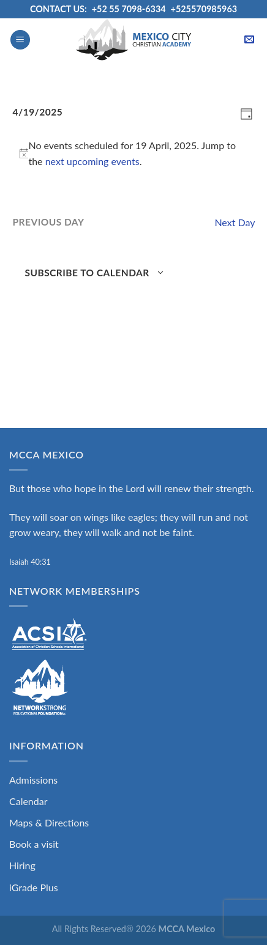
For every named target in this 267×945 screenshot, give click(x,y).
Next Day (234, 222)
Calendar (28, 801)
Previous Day (49, 221)
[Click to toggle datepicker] (38, 112)
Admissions (33, 779)
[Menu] (20, 40)
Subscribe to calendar (87, 272)
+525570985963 (204, 9)
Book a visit (34, 844)
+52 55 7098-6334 (129, 9)
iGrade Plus (33, 887)
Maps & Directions (49, 822)
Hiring (22, 865)
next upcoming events (92, 161)
